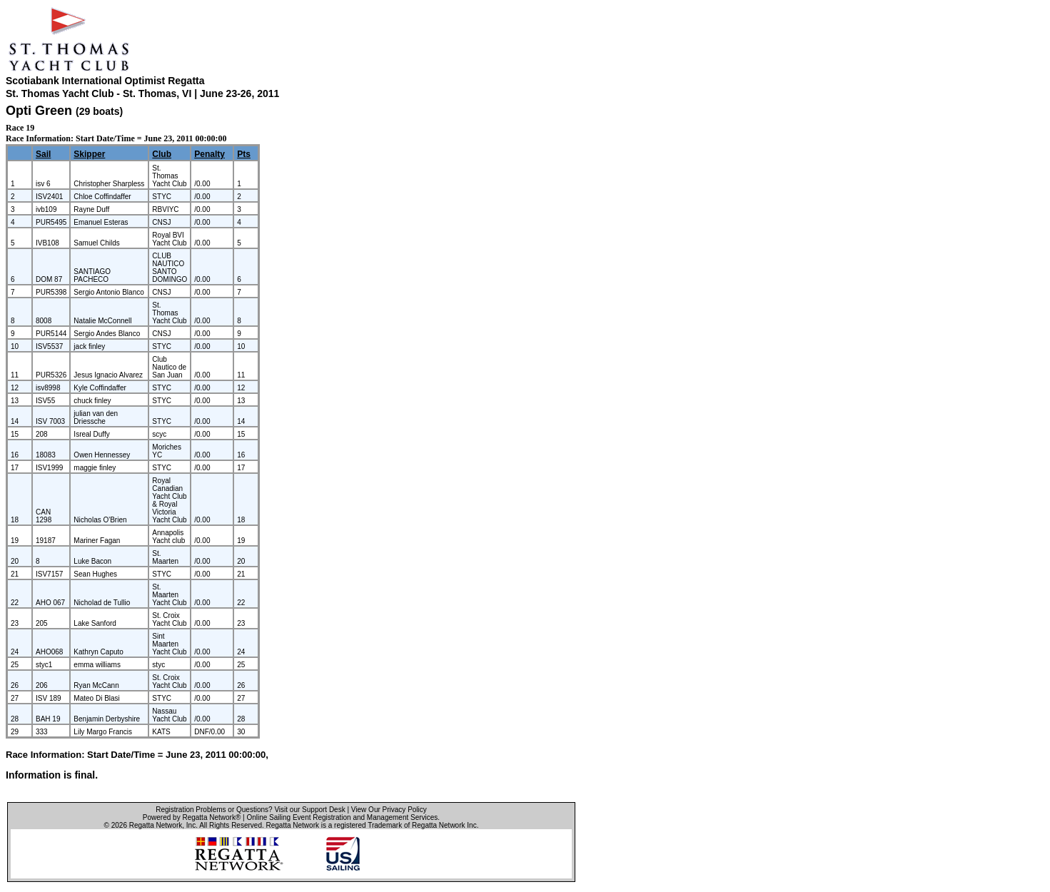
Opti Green (39, 110)
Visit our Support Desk (309, 810)
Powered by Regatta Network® (192, 817)
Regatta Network (155, 825)
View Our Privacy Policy (389, 810)
